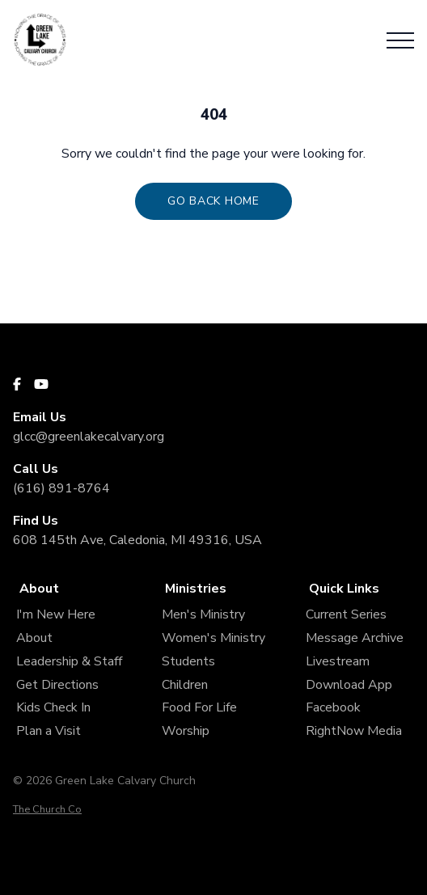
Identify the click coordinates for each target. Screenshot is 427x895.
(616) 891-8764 (61, 488)
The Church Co (47, 809)
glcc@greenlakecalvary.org (88, 436)
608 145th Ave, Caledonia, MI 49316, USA (137, 540)
